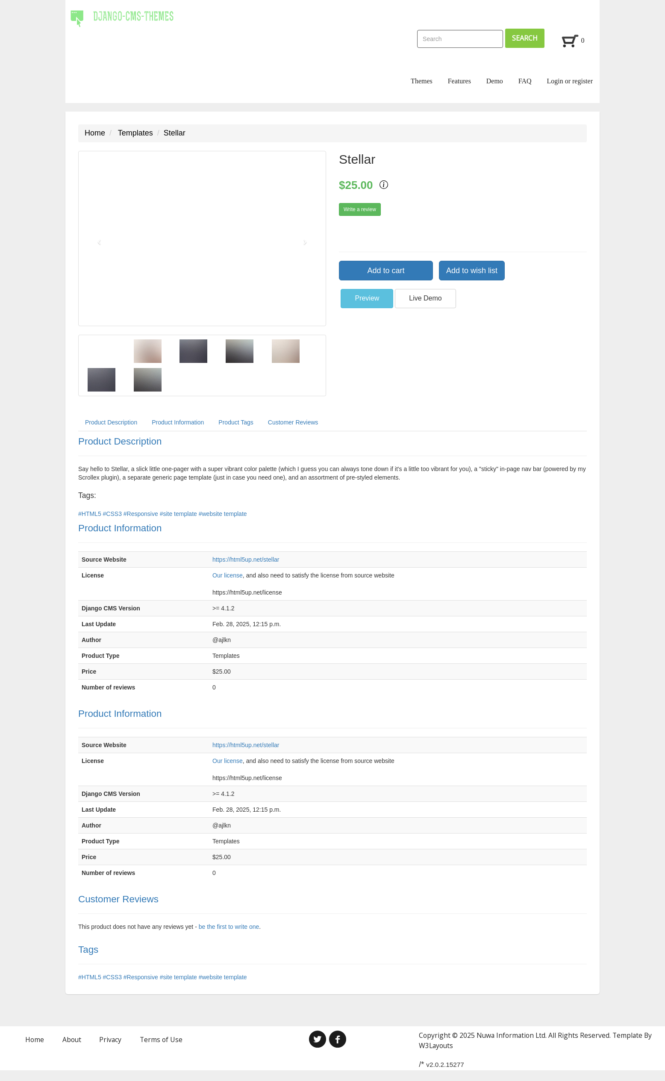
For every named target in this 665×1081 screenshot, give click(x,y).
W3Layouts (436, 1045)
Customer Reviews (293, 422)
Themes (422, 81)
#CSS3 (113, 513)
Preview (367, 298)
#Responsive (142, 513)
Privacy (110, 1039)
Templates (135, 133)
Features (459, 81)
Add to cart (385, 270)
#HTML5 (90, 513)
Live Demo (425, 298)
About (71, 1039)
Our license (227, 575)
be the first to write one (229, 926)
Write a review (360, 209)
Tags (88, 949)
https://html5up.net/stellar (245, 559)
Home (95, 133)
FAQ (525, 81)
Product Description (111, 422)
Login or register (570, 81)
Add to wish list (471, 270)
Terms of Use (161, 1039)
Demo (494, 81)
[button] (97, 238)
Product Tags (235, 422)
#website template (223, 513)
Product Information (178, 422)
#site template (179, 513)
